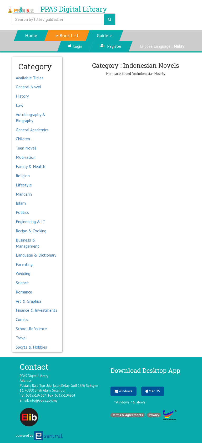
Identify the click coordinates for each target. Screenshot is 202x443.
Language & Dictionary (36, 255)
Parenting (24, 264)
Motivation (26, 157)
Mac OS (152, 391)
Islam (21, 203)
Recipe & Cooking (31, 230)
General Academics (32, 129)
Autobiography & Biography (31, 117)
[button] (104, 35)
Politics (22, 212)
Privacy (154, 415)
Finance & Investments (36, 310)
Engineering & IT (30, 221)
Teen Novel (26, 148)
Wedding (23, 273)
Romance (24, 292)
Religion (23, 175)
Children (23, 138)
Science (22, 282)
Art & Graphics (29, 301)
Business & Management (27, 243)
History (22, 96)
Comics (22, 319)
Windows (123, 391)
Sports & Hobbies (31, 347)
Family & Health (30, 166)
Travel (21, 337)
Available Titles (29, 77)
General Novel (28, 86)
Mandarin (24, 194)
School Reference (31, 328)
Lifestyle (24, 184)
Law (19, 105)
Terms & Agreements (127, 415)
